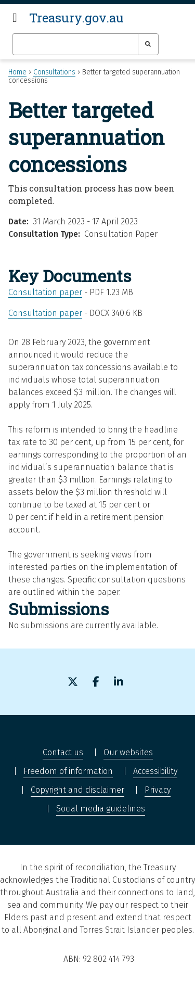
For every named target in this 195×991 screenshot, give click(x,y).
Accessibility (155, 771)
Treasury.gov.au (76, 17)
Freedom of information (68, 771)
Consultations (54, 72)
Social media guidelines (100, 809)
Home (17, 72)
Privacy (158, 790)
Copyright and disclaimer (77, 790)
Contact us (63, 752)
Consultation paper (45, 292)
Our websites (128, 752)
